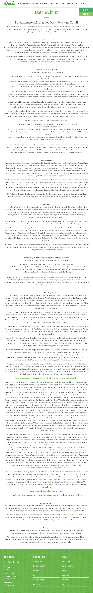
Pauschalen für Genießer (39, 566)
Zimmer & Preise (37, 3)
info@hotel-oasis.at (73, 515)
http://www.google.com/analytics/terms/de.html (31, 378)
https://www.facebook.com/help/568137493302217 (46, 491)
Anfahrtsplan (65, 575)
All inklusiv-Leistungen (39, 580)
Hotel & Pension (24, 3)
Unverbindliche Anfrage (68, 566)
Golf (57, 3)
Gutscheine (65, 571)
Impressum (65, 580)
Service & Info (71, 3)
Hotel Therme (49, 3)
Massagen (36, 571)
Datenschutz (65, 584)
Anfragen (86, 14)
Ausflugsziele (36, 584)
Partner (35, 575)
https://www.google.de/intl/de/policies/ (64, 378)
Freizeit (62, 3)
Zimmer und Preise (38, 561)
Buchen (85, 10)
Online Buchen (66, 561)
